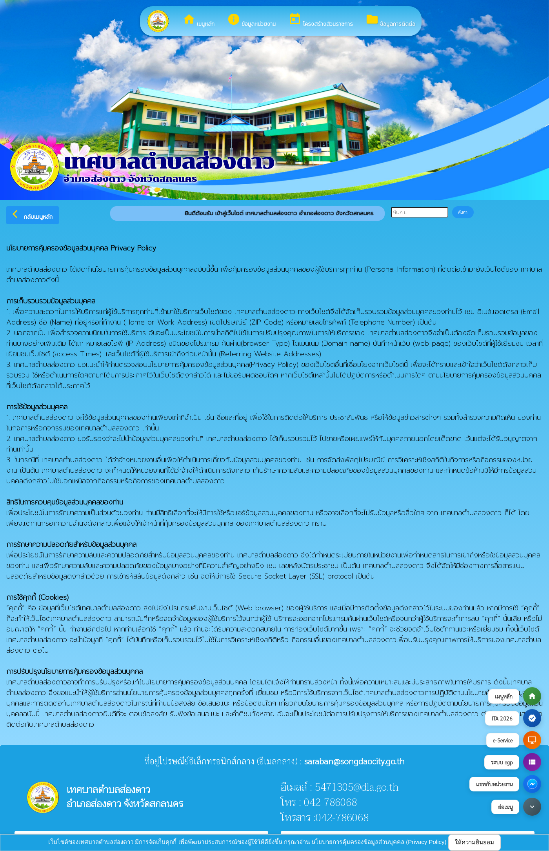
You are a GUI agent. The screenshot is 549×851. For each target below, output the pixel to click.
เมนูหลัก (198, 20)
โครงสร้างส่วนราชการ (320, 20)
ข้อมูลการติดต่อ (390, 20)
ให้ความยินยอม (474, 842)
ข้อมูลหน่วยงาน (251, 20)
